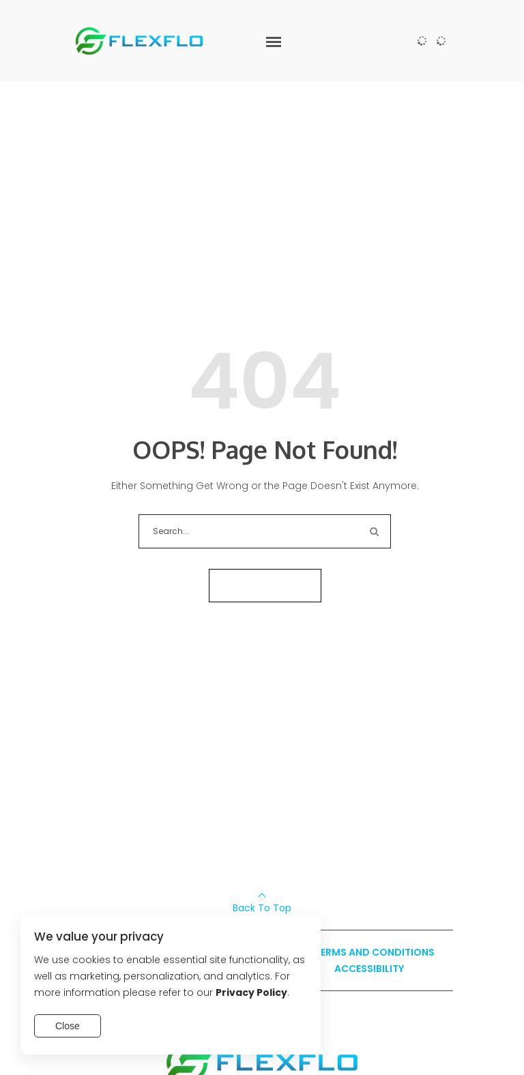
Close (67, 1025)
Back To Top (262, 908)
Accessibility (369, 968)
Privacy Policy (251, 992)
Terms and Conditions (375, 952)
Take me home (265, 585)
